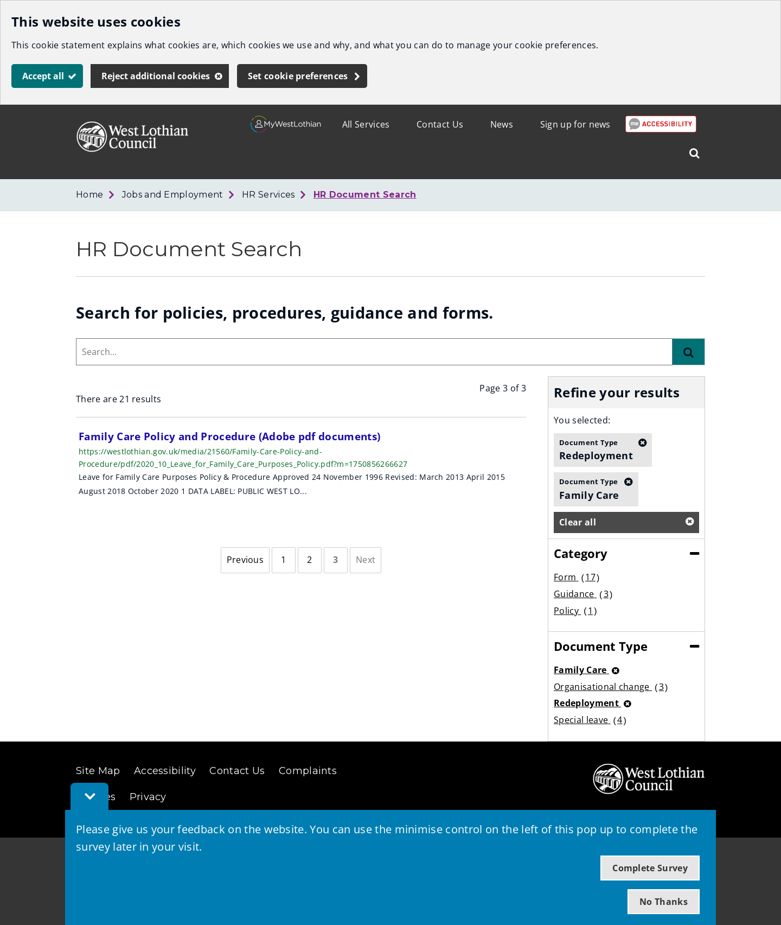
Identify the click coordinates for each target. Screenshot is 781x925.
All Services (366, 124)
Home (89, 194)
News (501, 124)
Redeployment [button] (596, 449)
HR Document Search (365, 194)
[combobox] (374, 351)
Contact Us (440, 124)
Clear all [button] (577, 522)
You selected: (582, 420)
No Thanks (663, 902)
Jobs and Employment (172, 194)
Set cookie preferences (298, 76)
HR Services (268, 194)
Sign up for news (575, 124)
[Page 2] (310, 560)
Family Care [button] (589, 488)
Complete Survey (650, 868)
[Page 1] (284, 560)
